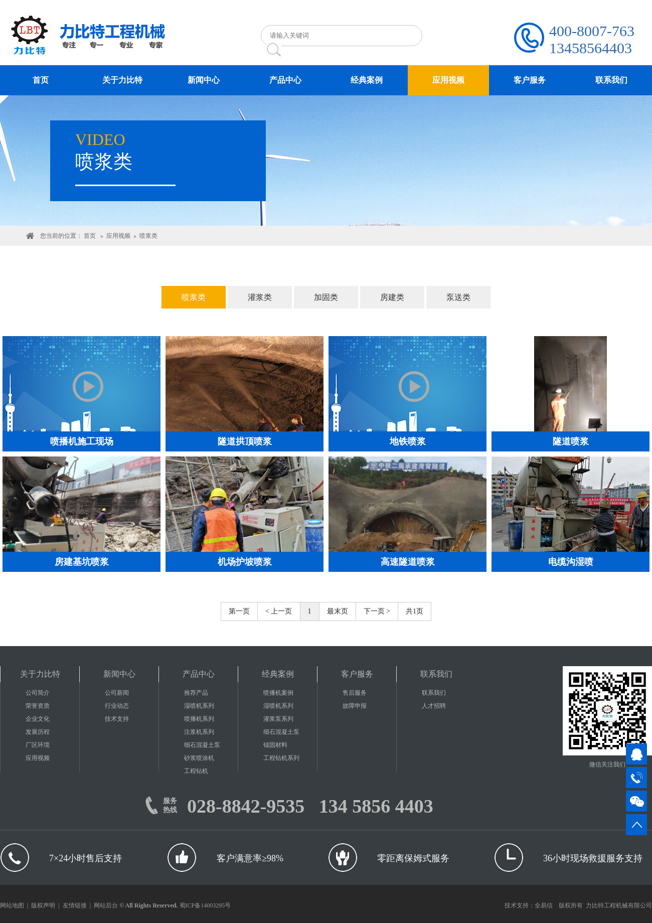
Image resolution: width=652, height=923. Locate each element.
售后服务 (355, 692)
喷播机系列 (199, 718)
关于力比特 (40, 674)
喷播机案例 (278, 692)
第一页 (239, 611)
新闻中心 (119, 674)
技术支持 (117, 718)
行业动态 (117, 705)
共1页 (414, 611)
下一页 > (377, 611)
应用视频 (118, 235)
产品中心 (199, 674)
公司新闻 (117, 692)
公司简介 (38, 692)
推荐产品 (196, 692)
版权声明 (43, 905)
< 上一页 (278, 611)
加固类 (326, 297)
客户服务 (357, 674)
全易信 (544, 905)
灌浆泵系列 (278, 718)
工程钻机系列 (281, 757)
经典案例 (278, 674)
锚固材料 (275, 744)
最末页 (337, 611)
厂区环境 (38, 744)
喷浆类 (148, 235)
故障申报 (355, 705)
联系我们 (436, 674)
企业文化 (38, 718)
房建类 (392, 297)
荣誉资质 (38, 705)
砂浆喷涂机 (199, 757)
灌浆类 (260, 297)
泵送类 (458, 297)
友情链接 (75, 905)
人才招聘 (434, 705)
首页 (90, 235)
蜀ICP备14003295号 (205, 905)
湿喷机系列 (199, 705)
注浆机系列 (199, 731)
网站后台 (106, 905)
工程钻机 (196, 771)
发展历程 (38, 731)
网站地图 (12, 905)
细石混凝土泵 (202, 744)
